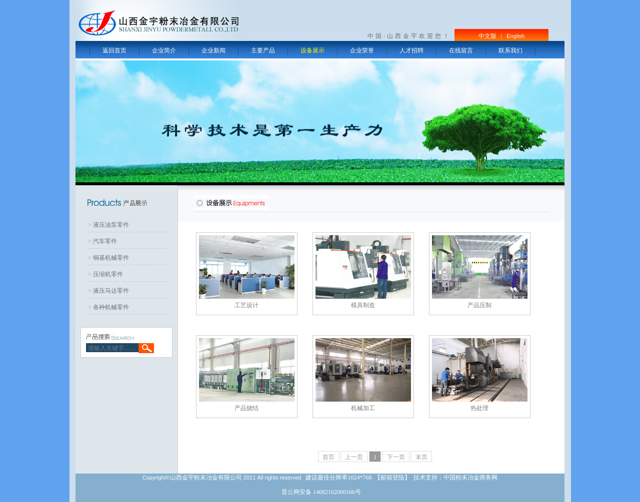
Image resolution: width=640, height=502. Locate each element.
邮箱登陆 (392, 477)
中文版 (487, 35)
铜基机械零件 (111, 257)
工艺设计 (246, 305)
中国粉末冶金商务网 (471, 477)
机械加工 (363, 408)
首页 (328, 457)
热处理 (479, 408)
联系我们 (510, 50)
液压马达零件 (111, 290)
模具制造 (363, 305)
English (515, 36)
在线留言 (461, 50)
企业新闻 (214, 50)
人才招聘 (412, 50)
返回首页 (114, 50)
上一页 (354, 457)
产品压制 (480, 305)
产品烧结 (246, 408)
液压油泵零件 (111, 224)
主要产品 (263, 50)
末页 (422, 457)
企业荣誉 (362, 50)
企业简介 (164, 50)
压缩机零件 (108, 274)
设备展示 (312, 50)
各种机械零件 (111, 307)
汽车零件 (105, 241)
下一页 (396, 457)
